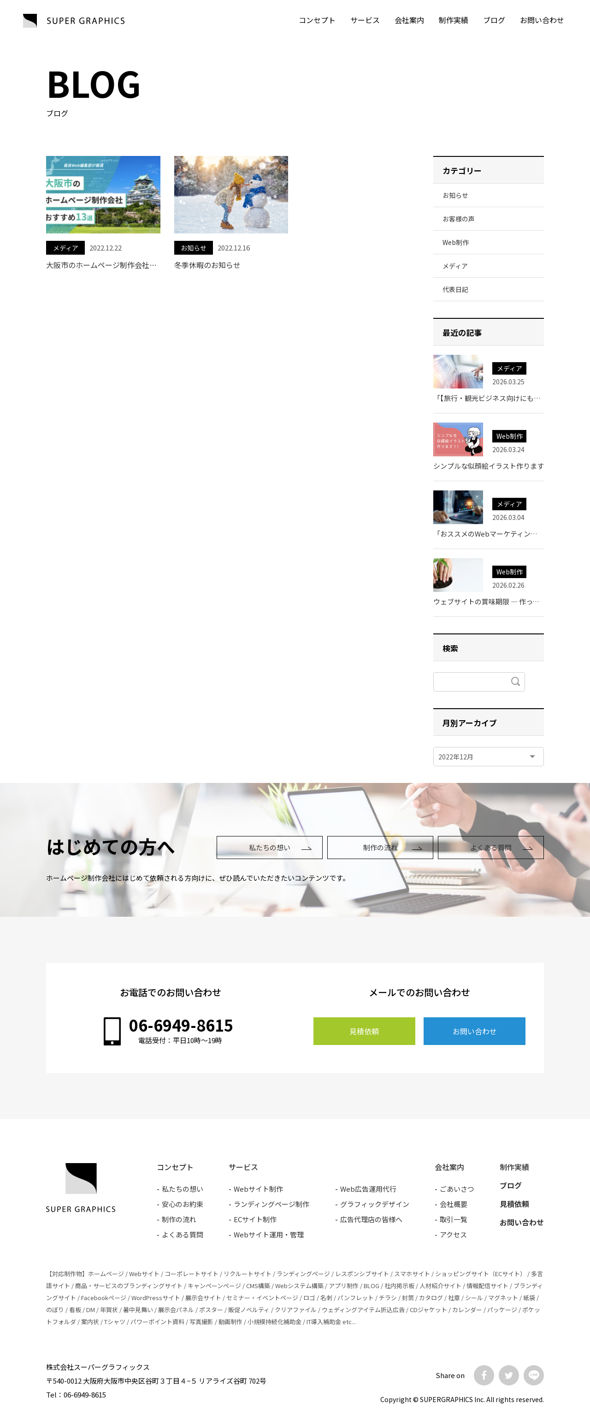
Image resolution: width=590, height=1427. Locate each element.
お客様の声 (458, 218)
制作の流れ (380, 847)
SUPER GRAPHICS (73, 21)
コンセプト (317, 19)
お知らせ (193, 247)
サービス (365, 19)
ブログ (494, 19)
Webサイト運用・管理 (269, 1234)
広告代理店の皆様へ (371, 1219)
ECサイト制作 (255, 1219)
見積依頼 (364, 1031)
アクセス (453, 1234)
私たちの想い (269, 847)
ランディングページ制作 (271, 1203)
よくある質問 (491, 847)
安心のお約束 (182, 1203)
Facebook (484, 1375)
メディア (65, 247)
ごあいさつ (457, 1188)
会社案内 (409, 19)
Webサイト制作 (258, 1188)
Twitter (509, 1375)
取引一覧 (453, 1219)
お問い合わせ (475, 1031)
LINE (534, 1375)
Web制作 (455, 242)
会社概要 (453, 1203)
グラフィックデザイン (374, 1203)
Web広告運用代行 (368, 1188)
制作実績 (453, 19)
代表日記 (455, 289)
